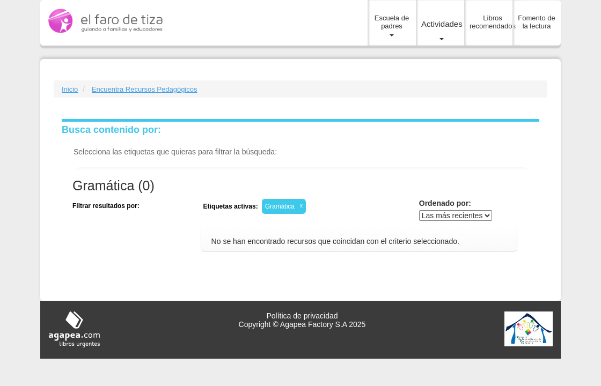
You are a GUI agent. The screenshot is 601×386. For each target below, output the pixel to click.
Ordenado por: (445, 203)
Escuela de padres (392, 25)
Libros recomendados (493, 22)
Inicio (70, 89)
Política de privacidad (302, 315)
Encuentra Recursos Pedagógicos (144, 89)
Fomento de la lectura (536, 22)
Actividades (442, 30)
